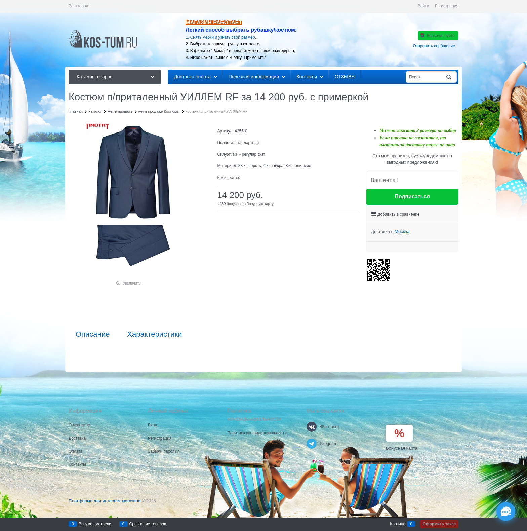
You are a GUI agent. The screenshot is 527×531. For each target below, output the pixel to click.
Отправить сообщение (434, 46)
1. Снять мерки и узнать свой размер (220, 37)
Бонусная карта (401, 448)
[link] (402, 231)
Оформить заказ (439, 524)
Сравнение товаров (147, 524)
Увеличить (132, 283)
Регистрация (446, 6)
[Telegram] (312, 444)
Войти (423, 6)
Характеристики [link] (154, 334)
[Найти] (449, 77)
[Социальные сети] (505, 511)
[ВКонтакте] (312, 427)
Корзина (397, 524)
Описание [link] (93, 334)
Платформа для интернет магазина (104, 500)
